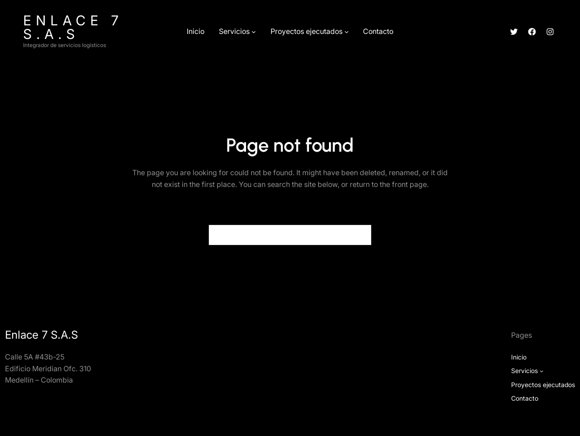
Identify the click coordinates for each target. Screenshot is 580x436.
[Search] (359, 235)
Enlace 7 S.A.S (73, 27)
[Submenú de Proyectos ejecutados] (346, 31)
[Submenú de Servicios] (253, 31)
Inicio (519, 357)
